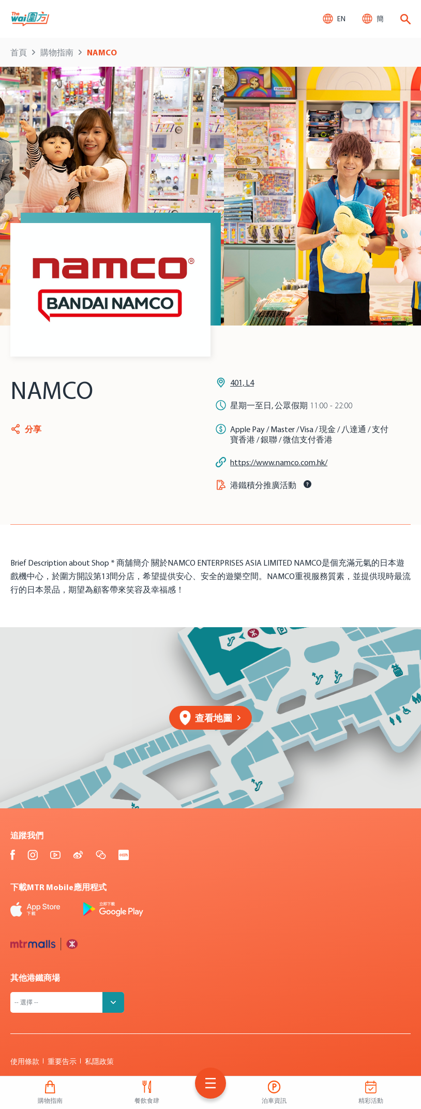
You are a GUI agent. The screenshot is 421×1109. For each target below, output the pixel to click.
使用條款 (24, 1061)
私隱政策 (99, 1061)
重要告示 (62, 1061)
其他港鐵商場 (35, 977)
